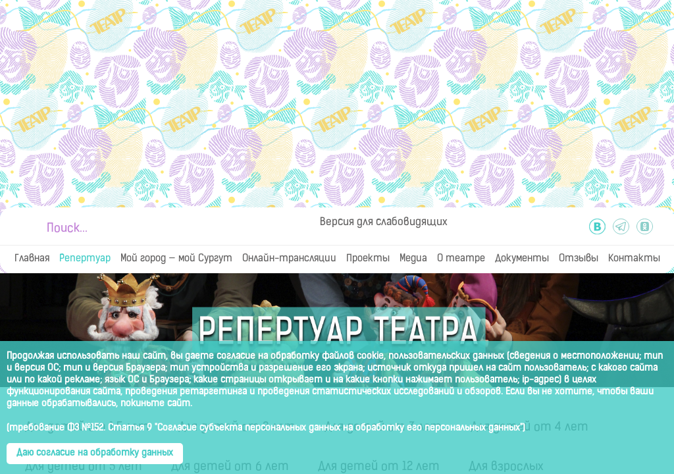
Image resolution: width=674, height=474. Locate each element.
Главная (31, 259)
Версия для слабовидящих (384, 222)
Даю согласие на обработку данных (94, 453)
